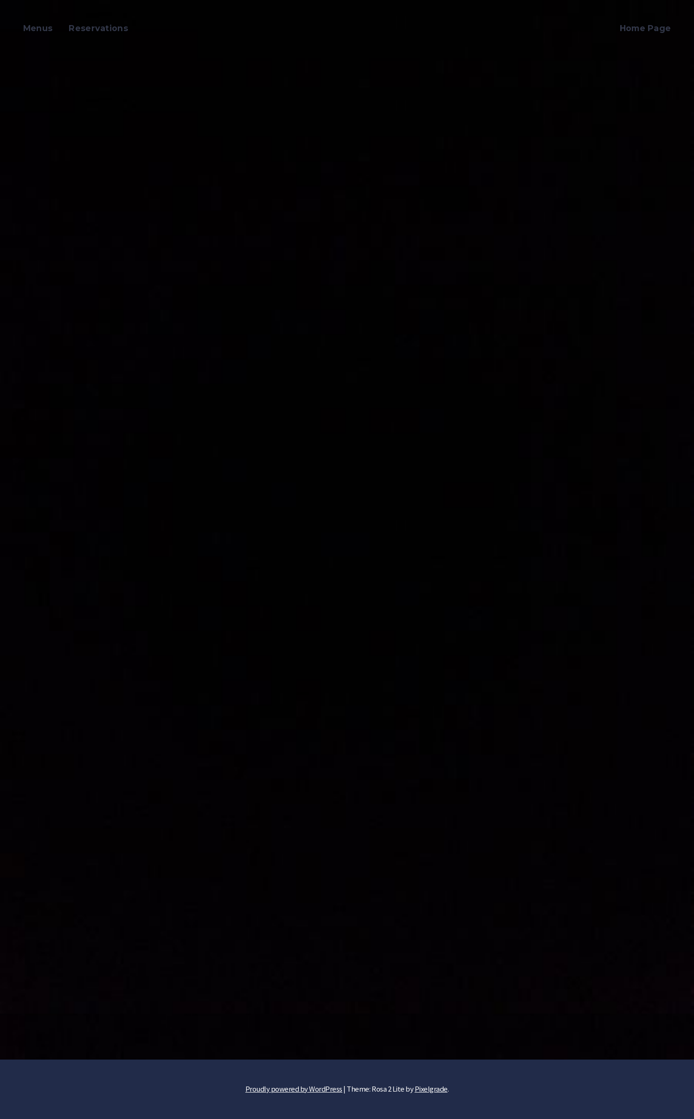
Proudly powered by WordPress (293, 1089)
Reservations (98, 28)
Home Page (645, 28)
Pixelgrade (431, 1089)
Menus (38, 28)
